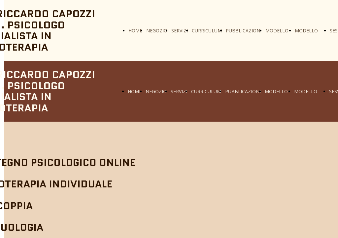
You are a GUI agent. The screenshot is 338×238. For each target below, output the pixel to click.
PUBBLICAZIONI (243, 30)
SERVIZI (179, 30)
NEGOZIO (156, 30)
